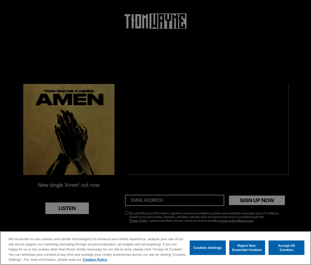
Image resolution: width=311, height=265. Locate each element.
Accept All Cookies (286, 248)
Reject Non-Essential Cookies (247, 248)
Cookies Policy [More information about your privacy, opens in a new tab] (95, 260)
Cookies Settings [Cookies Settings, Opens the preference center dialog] (208, 248)
